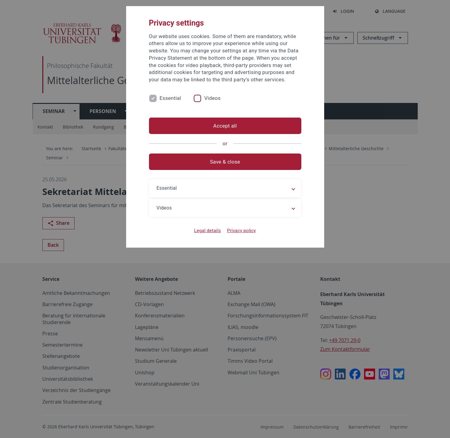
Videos (212, 98)
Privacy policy (241, 230)
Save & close (225, 162)
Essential (170, 98)
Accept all (225, 126)
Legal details (207, 230)
